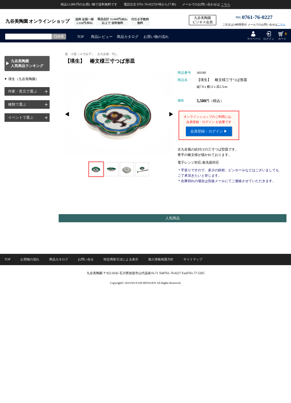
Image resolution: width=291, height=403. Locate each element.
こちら (225, 4)
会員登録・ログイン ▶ (208, 131)
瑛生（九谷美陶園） (23, 79)
